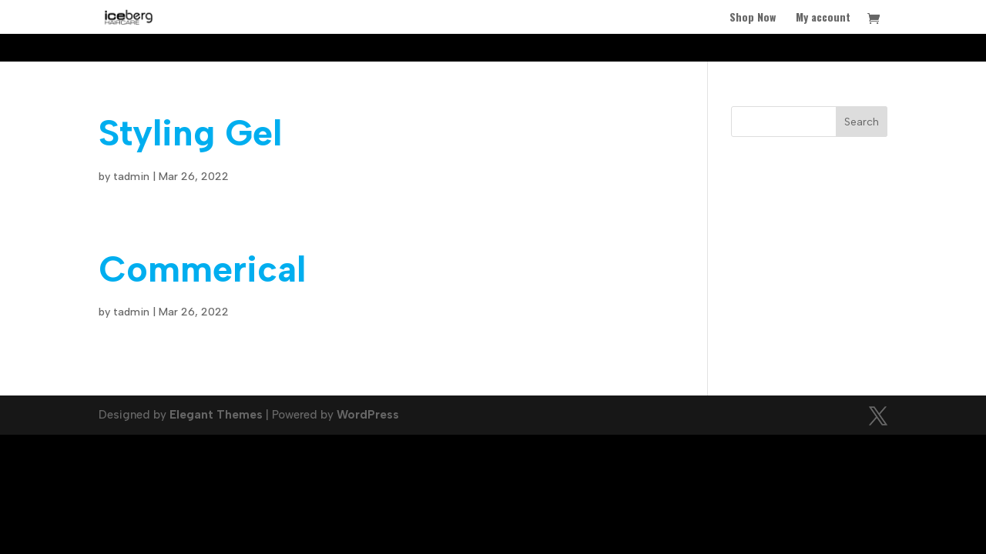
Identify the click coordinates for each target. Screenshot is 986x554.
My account (823, 18)
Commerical (202, 269)
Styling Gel (190, 133)
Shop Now (752, 18)
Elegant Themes (216, 415)
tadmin (131, 176)
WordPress (368, 415)
